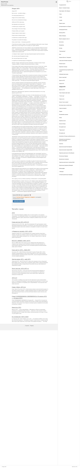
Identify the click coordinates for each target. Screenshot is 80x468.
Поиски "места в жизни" (63, 102)
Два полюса (61, 41)
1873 (13, 212)
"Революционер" (62, 51)
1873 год (14, 277)
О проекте (27, 325)
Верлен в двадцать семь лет (64, 38)
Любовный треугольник (63, 74)
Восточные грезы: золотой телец (65, 105)
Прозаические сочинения (64, 159)
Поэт (60, 54)
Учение (60, 17)
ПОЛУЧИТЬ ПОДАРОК (19, 201)
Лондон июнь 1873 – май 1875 (21, 259)
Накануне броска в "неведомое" (65, 57)
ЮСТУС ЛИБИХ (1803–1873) (21, 240)
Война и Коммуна (62, 35)
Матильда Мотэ (62, 32)
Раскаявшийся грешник (63, 114)
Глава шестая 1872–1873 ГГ (20, 222)
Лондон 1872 (61, 83)
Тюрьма (60, 111)
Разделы (32, 325)
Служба (60, 20)
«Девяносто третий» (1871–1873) (22, 231)
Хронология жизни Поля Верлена (65, 146)
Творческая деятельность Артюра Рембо (66, 162)
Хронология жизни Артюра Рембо (65, 149)
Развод (60, 117)
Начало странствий (62, 77)
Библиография (62, 168)
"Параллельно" (62, 129)
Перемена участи (62, 120)
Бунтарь (60, 48)
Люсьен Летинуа (62, 123)
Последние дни (62, 133)
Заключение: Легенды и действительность (67, 136)
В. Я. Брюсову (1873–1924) (20, 316)
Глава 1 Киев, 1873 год (19, 287)
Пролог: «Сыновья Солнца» (64, 7)
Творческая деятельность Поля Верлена (66, 152)
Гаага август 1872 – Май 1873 (21, 250)
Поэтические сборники (63, 156)
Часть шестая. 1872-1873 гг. (20, 268)
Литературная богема (63, 29)
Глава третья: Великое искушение (65, 60)
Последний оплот (62, 126)
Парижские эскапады (63, 66)
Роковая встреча (62, 63)
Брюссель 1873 (62, 89)
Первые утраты (62, 23)
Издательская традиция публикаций (66, 165)
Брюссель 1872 (62, 80)
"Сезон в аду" (61, 95)
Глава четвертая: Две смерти (64, 92)
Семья (60, 14)
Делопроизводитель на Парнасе (65, 26)
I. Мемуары (61, 171)
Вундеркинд (61, 45)
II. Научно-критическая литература (65, 174)
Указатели (61, 143)
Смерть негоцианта (62, 108)
